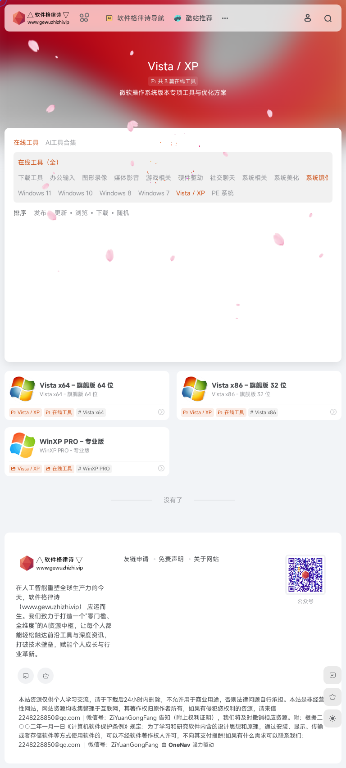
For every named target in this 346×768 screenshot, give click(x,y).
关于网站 (206, 559)
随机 (123, 212)
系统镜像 (318, 177)
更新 (61, 212)
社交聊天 (222, 177)
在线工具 (26, 142)
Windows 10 (75, 193)
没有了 (173, 500)
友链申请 (136, 559)
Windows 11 (34, 193)
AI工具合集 (61, 142)
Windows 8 (116, 193)
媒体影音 (126, 177)
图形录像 (94, 177)
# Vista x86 (263, 412)
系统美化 (286, 177)
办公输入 (62, 177)
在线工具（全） (40, 162)
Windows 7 (153, 193)
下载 (102, 212)
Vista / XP (190, 193)
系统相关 (254, 177)
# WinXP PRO (94, 468)
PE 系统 (223, 193)
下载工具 (30, 177)
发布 (40, 212)
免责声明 (171, 559)
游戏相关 (158, 177)
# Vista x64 (91, 412)
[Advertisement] (173, 285)
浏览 (81, 212)
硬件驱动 (190, 177)
